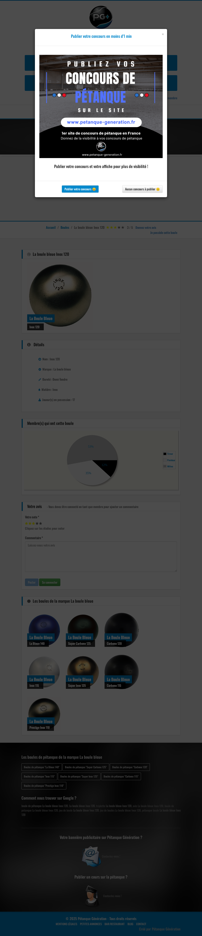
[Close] (163, 34)
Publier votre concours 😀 (80, 189)
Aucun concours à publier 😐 (142, 189)
